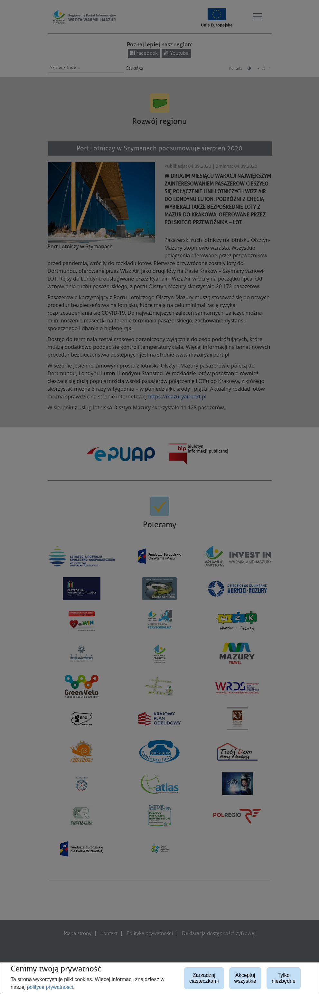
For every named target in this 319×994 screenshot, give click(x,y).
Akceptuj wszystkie (245, 978)
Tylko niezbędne (284, 978)
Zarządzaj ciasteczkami (204, 978)
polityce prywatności (50, 987)
